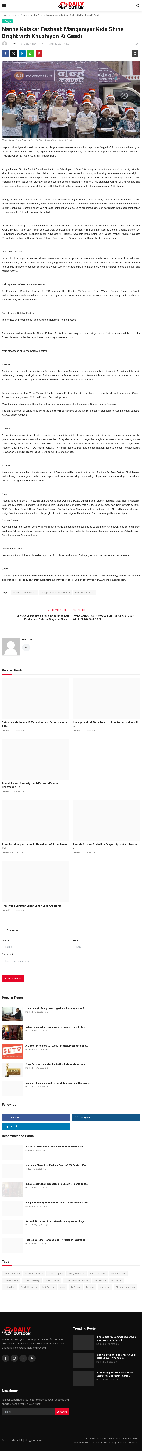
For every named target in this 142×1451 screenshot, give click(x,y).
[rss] (32, 1358)
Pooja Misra (100, 1280)
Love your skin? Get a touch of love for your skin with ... (105, 724)
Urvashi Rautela (12, 1273)
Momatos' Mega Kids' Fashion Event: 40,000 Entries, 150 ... (56, 1165)
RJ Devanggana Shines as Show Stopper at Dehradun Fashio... (114, 1374)
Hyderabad (9, 1287)
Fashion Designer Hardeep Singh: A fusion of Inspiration (55, 1240)
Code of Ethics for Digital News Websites (115, 1442)
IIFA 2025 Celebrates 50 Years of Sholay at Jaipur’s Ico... (55, 1146)
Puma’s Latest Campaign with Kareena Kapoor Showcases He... (30, 785)
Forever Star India (34, 1273)
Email (76, 940)
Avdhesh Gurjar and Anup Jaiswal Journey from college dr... (57, 1221)
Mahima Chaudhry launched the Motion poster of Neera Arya (57, 1083)
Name (5, 940)
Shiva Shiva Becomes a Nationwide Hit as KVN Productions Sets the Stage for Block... (42, 617)
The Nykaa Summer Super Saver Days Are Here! (31, 905)
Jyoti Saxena (48, 1287)
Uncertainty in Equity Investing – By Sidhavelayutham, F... (55, 1008)
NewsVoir (114, 1438)
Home (5, 15)
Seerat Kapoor (56, 1273)
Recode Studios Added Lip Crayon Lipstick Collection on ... (105, 846)
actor (62, 1287)
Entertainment (11, 1280)
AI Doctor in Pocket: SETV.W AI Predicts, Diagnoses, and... (56, 1045)
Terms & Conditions (95, 1438)
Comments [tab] (13, 930)
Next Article (81, 610)
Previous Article (58, 610)
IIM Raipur (76, 1287)
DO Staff (27, 639)
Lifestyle (15, 15)
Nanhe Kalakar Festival (24, 592)
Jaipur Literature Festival (76, 1280)
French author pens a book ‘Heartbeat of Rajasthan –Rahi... (34, 846)
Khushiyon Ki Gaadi (84, 592)
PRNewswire (130, 1438)
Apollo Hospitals (29, 1287)
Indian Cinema (52, 1280)
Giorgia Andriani (76, 1273)
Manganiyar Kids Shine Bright (55, 592)
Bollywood (116, 1280)
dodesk (28, 1150)
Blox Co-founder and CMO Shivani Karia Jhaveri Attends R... (116, 1356)
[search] (138, 5)
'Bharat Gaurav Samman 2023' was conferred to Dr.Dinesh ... (116, 1338)
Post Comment (13, 978)
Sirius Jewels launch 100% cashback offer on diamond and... (35, 724)
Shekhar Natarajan (125, 1287)
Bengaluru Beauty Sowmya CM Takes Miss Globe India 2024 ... (58, 1202)
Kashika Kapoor (98, 1273)
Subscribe (62, 1411)
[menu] (4, 5)
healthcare (105, 1287)
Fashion (90, 1287)
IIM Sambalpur (118, 1273)
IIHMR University (31, 1280)
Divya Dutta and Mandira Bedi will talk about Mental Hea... (56, 1064)
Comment (7, 954)
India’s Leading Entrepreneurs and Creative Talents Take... (56, 1027)
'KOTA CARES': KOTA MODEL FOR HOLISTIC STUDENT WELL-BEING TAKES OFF (104, 617)
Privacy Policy (81, 1442)
